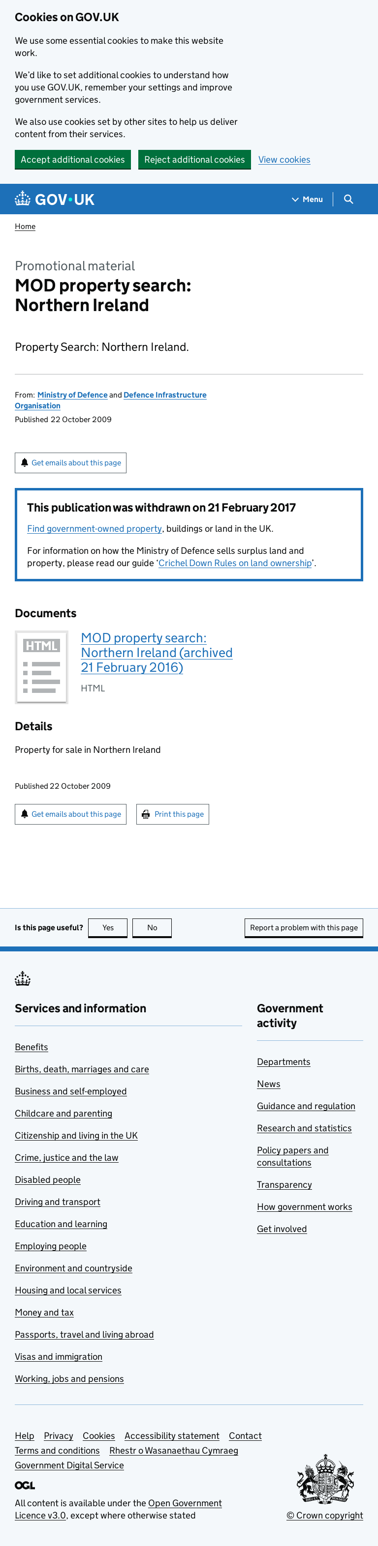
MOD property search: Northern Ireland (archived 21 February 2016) (157, 652)
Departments (284, 1061)
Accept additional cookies (73, 159)
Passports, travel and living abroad (84, 1334)
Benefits (31, 1047)
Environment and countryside (73, 1268)
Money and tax (44, 1312)
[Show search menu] (348, 199)
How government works (304, 1206)
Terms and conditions (57, 1450)
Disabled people (48, 1179)
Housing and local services (68, 1290)
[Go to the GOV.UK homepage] (54, 199)
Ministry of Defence (72, 395)
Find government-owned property (94, 528)
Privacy (58, 1435)
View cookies (284, 159)
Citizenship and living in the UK (76, 1135)
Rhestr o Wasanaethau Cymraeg (173, 1450)
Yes (115, 927)
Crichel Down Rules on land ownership (235, 563)
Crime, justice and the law (67, 1157)
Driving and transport (57, 1201)
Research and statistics (304, 1128)
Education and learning (61, 1224)
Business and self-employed (71, 1091)
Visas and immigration (58, 1356)
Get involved (282, 1228)
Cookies (99, 1435)
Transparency (284, 1184)
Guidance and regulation (306, 1106)
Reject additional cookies (194, 159)
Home (25, 226)
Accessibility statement (172, 1435)
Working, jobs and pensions (69, 1378)
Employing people (51, 1246)
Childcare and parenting (63, 1113)
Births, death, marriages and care (82, 1069)
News (269, 1083)
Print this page (179, 814)
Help (24, 1435)
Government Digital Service (69, 1465)
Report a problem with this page (304, 927)
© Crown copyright (324, 1515)
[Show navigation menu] (307, 199)
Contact (245, 1435)
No (159, 927)
